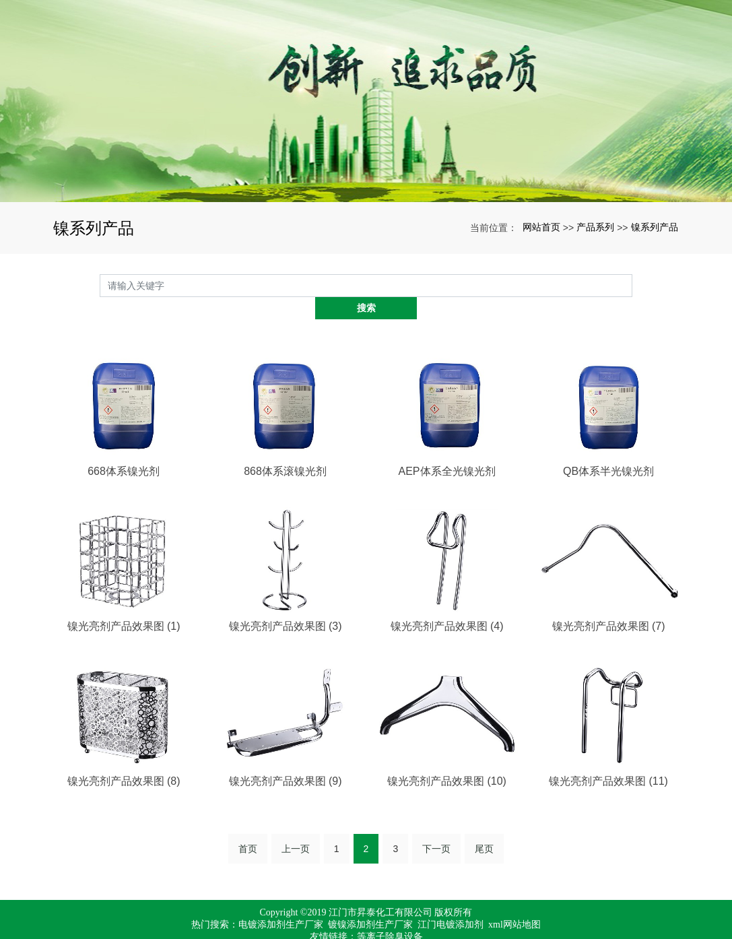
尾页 (484, 825)
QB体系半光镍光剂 (608, 448)
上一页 (295, 825)
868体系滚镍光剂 (285, 448)
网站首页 (541, 227)
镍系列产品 (654, 227)
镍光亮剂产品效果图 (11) (608, 758)
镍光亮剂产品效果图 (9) (285, 758)
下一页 (436, 825)
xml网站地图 (514, 902)
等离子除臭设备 (390, 914)
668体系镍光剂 (124, 448)
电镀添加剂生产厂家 (280, 902)
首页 (247, 825)
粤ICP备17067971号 (366, 926)
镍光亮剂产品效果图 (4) (447, 603)
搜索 (632, 285)
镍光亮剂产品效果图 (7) (608, 603)
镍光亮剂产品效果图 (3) (285, 603)
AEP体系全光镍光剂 (446, 448)
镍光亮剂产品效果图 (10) (446, 758)
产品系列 (595, 227)
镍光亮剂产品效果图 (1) (123, 603)
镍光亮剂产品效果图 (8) (123, 758)
